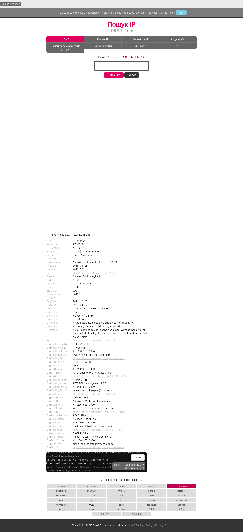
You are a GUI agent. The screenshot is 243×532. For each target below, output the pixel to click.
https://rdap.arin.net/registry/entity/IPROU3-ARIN (98, 358)
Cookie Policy (167, 12)
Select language (11, 4)
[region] (121, 89)
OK (181, 12)
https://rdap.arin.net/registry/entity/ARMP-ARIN (98, 394)
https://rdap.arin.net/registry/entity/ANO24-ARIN (98, 447)
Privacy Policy (163, 525)
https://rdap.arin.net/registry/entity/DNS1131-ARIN (99, 376)
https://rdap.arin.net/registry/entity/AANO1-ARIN (98, 411)
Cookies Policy (143, 525)
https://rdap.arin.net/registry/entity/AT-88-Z (96, 340)
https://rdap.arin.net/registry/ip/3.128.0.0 (94, 272)
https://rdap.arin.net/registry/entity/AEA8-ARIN (97, 429)
